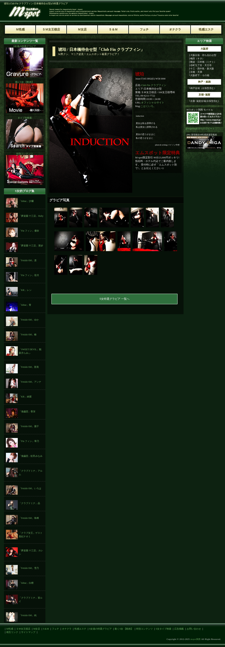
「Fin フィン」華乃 (29, 441)
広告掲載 (179, 628)
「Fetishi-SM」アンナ (30, 381)
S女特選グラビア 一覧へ (114, 298)
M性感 (9, 628)
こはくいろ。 (148, 106)
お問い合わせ (194, 628)
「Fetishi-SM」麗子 (29, 426)
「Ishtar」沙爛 (26, 201)
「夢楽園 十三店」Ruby (31, 216)
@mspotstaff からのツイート (200, 128)
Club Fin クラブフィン (153, 85)
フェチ (55, 628)
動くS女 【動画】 (124, 628)
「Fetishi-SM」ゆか (29, 319)
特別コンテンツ (144, 628)
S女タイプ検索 (163, 628)
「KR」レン (25, 290)
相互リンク (12, 632)
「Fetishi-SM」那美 (29, 367)
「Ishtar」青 (25, 305)
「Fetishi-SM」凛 (28, 260)
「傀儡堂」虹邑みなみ (30, 456)
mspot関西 (195, 639)
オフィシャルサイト (152, 102)
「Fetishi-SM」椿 (28, 334)
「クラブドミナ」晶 (29, 503)
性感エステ (80, 628)
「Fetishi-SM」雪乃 (29, 568)
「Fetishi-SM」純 (28, 615)
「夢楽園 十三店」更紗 (31, 245)
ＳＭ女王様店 (23, 628)
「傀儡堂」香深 (27, 411)
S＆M (46, 628)
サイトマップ (28, 632)
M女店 (36, 628)
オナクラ (66, 628)
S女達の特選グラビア (100, 628)
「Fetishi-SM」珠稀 (29, 518)
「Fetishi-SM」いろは (30, 488)
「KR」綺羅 (25, 396)
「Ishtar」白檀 (26, 583)
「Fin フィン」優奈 (29, 230)
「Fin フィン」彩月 (29, 275)
